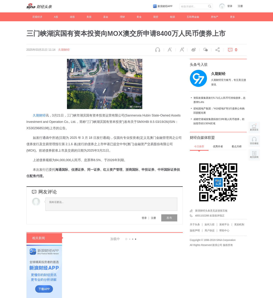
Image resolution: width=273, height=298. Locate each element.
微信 (205, 49)
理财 (122, 16)
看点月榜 (237, 146)
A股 (56, 16)
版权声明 (195, 230)
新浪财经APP (165, 6)
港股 (72, 16)
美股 (89, 16)
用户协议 (210, 230)
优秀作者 (218, 146)
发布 (169, 217)
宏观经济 (37, 16)
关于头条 (195, 224)
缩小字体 (169, 49)
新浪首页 (254, 127)
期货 (155, 16)
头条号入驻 (199, 64)
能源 (172, 16)
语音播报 (158, 49)
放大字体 (181, 49)
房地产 (214, 16)
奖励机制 (239, 224)
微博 (193, 49)
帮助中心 (224, 230)
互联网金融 (193, 16)
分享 (217, 49)
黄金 (139, 16)
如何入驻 (210, 224)
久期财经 (64, 49)
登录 (144, 217)
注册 (240, 6)
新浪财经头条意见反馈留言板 (211, 210)
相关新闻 (38, 238)
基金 (105, 16)
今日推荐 (199, 146)
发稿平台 (224, 224)
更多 (232, 16)
